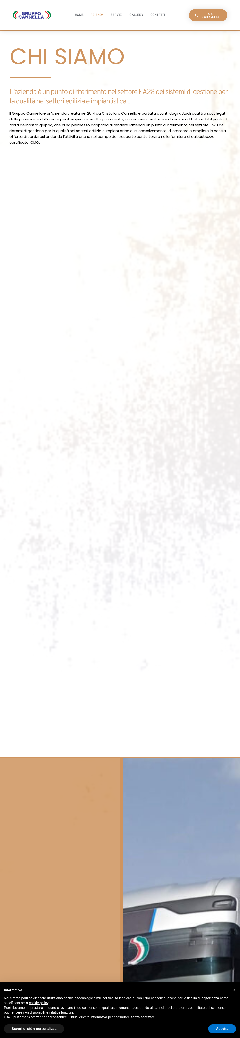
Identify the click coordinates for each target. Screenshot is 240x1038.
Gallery (136, 15)
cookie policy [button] (38, 1003)
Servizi (117, 15)
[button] (234, 990)
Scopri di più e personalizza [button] (34, 1028)
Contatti (157, 15)
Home (79, 15)
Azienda (97, 15)
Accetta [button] (222, 1028)
